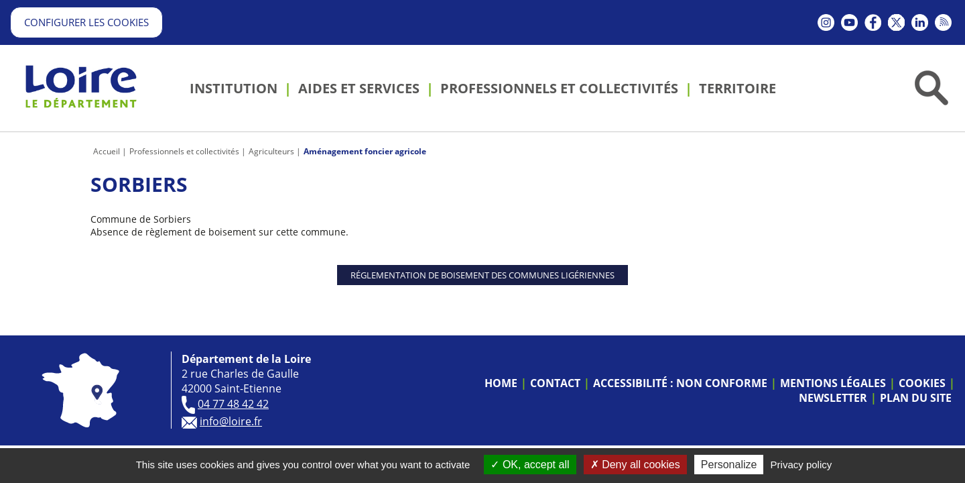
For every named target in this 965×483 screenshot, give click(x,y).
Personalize (729, 464)
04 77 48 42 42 (233, 403)
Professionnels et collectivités (184, 151)
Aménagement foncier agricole (365, 151)
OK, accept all (530, 464)
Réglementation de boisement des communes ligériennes (482, 275)
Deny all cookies (635, 464)
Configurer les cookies (86, 22)
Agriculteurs (271, 151)
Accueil (106, 151)
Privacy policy (801, 464)
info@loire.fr (231, 421)
